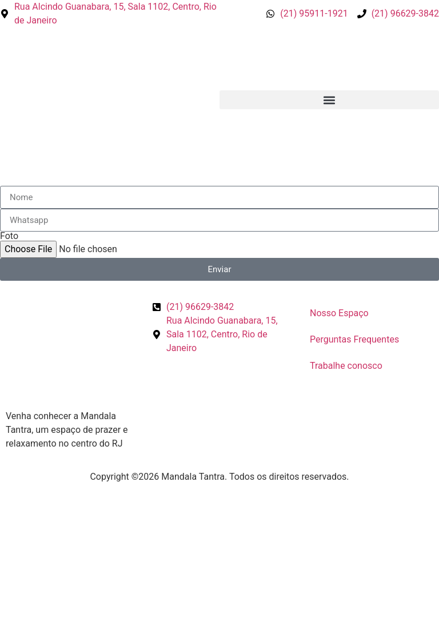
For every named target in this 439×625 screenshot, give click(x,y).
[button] (329, 99)
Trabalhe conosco (346, 365)
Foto (9, 236)
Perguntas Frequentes (354, 339)
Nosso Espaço (339, 313)
